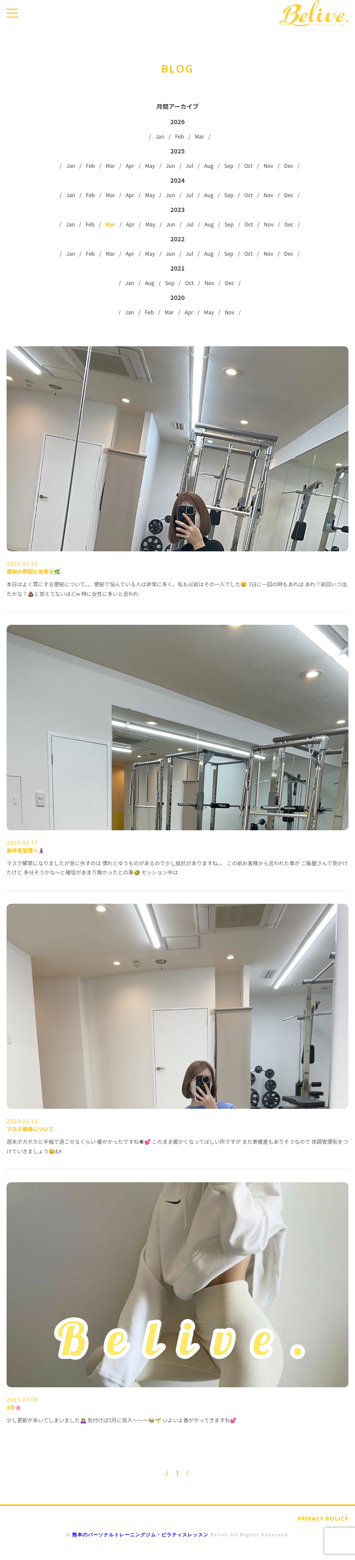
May (150, 165)
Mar (199, 136)
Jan (159, 136)
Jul (189, 165)
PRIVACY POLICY (323, 1518)
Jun (170, 165)
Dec (288, 165)
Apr (130, 165)
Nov (268, 165)
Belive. (313, 13)
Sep (228, 165)
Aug (208, 165)
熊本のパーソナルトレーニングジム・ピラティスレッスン (140, 1534)
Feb (179, 136)
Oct (248, 165)
